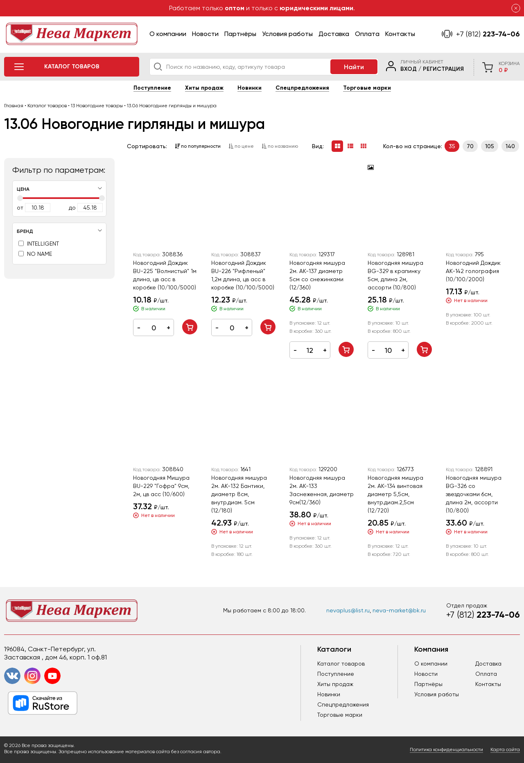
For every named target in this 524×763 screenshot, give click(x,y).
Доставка (333, 34)
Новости (205, 34)
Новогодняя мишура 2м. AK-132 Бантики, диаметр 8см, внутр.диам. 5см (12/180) (239, 494)
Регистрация (443, 68)
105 (489, 146)
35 (452, 146)
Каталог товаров (341, 663)
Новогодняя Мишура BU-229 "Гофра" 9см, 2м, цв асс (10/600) (161, 485)
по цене (241, 146)
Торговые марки (367, 87)
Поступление (152, 87)
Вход (408, 68)
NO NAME (35, 254)
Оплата (367, 34)
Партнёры (240, 34)
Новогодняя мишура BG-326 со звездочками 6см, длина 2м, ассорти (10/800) (473, 494)
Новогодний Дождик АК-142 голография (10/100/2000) (473, 271)
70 (470, 146)
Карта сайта (505, 749)
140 (510, 146)
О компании (167, 34)
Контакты (400, 34)
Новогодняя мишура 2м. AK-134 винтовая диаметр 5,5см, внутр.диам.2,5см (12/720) (395, 494)
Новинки (249, 87)
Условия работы (287, 34)
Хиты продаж (204, 87)
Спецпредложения (302, 87)
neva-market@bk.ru (399, 610)
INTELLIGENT (38, 243)
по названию (280, 146)
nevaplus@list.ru (348, 610)
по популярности (198, 146)
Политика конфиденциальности (446, 749)
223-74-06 (488, 33)
